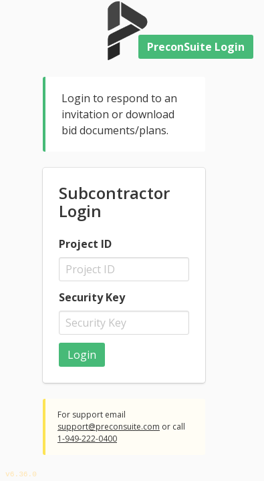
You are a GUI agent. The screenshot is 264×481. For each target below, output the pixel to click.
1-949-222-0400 (87, 438)
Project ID (85, 243)
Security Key (92, 297)
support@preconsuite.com (108, 426)
